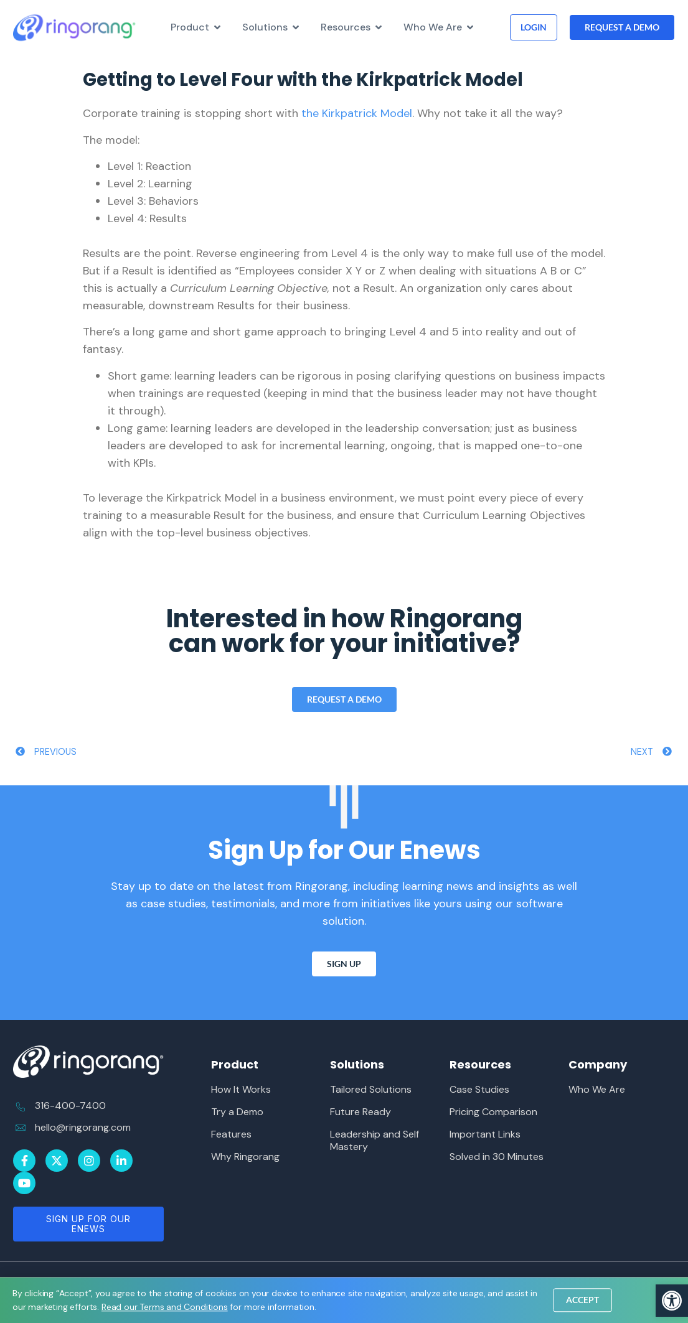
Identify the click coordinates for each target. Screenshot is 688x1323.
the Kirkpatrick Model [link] (356, 113)
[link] (672, 1300)
